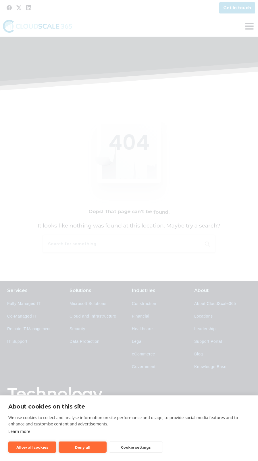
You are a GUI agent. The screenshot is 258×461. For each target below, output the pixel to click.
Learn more (19, 431)
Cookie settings (136, 447)
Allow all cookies (32, 447)
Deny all (83, 447)
